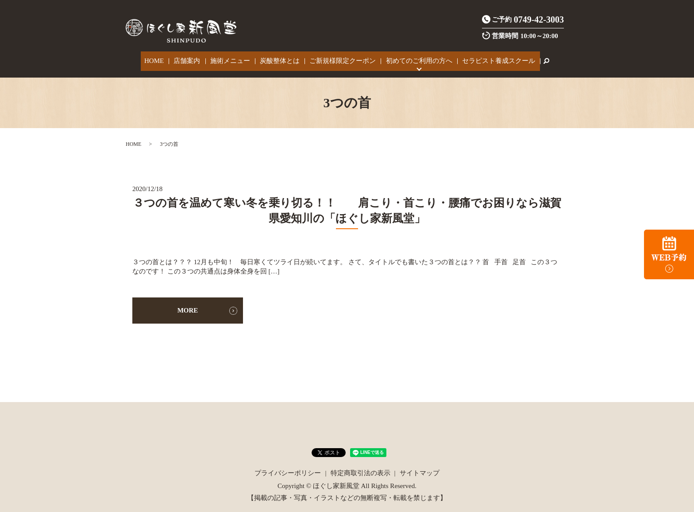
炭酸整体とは (279, 58)
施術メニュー (233, 58)
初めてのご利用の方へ (410, 58)
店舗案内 (194, 58)
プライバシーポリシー (287, 467)
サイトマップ (420, 467)
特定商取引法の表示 (360, 467)
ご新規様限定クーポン (338, 58)
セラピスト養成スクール (486, 58)
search (532, 58)
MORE (187, 305)
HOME (165, 58)
